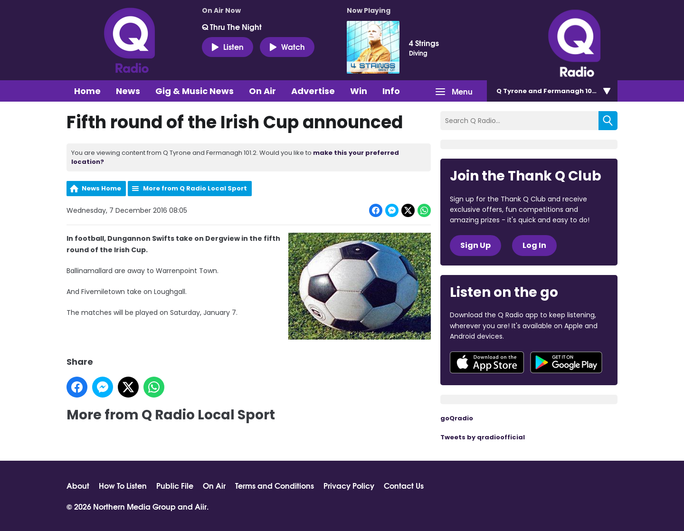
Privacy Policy (348, 485)
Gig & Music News (194, 91)
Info (391, 91)
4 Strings (424, 42)
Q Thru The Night (232, 26)
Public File (174, 485)
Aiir (201, 506)
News (128, 91)
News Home (101, 188)
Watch (287, 46)
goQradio (456, 418)
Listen (227, 46)
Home (87, 91)
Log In (534, 245)
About (77, 485)
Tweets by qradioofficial (482, 437)
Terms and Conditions (274, 485)
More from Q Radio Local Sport (195, 188)
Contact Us (404, 485)
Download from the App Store (487, 362)
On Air (262, 91)
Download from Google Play (566, 362)
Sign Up (475, 245)
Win (358, 91)
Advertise (313, 91)
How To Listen (123, 485)
